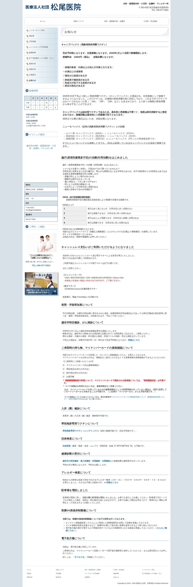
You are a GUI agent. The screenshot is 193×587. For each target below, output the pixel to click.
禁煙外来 (32, 64)
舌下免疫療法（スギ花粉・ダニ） (42, 58)
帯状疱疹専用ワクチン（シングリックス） (81, 431)
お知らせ (32, 80)
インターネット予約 (36, 30)
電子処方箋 (79, 557)
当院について (78, 21)
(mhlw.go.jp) (82, 399)
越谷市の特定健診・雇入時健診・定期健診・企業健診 (86, 461)
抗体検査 (67, 446)
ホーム (42, 21)
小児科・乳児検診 (150, 21)
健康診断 (32, 53)
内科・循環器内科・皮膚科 (114, 21)
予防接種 (32, 41)
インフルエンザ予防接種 (38, 47)
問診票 (31, 36)
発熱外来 (32, 69)
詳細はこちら (134, 340)
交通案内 (32, 75)
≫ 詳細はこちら (111, 482)
